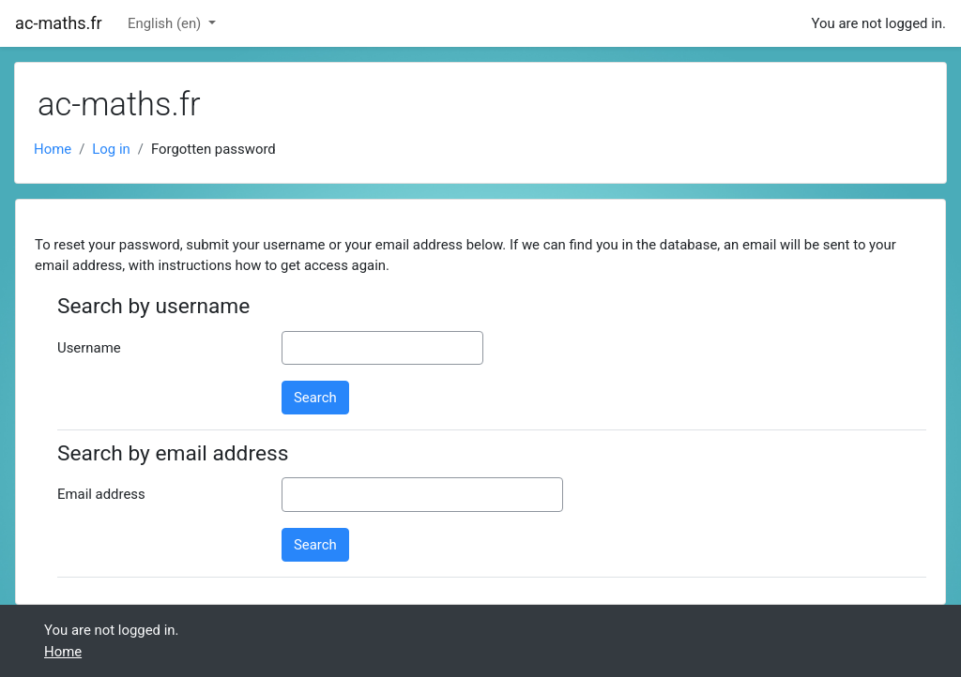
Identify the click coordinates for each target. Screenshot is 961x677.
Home (52, 149)
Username (89, 347)
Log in (111, 149)
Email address (101, 494)
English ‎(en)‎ (166, 23)
